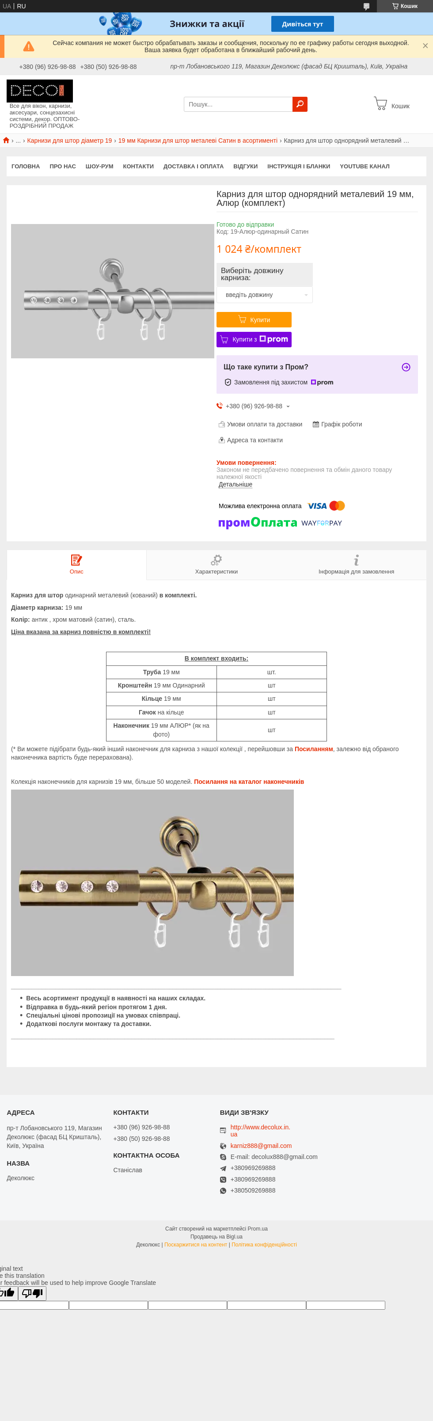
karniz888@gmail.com (261, 1146)
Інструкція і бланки (298, 166)
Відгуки (245, 166)
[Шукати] (300, 104)
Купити (260, 319)
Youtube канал (365, 166)
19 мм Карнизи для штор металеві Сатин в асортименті (197, 140)
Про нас (62, 166)
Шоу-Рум (100, 166)
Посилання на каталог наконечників (249, 781)
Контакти (138, 166)
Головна (25, 166)
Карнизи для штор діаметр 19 (69, 140)
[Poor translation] (32, 1293)
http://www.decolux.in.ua (260, 1131)
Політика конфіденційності (264, 1245)
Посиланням (314, 748)
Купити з (260, 339)
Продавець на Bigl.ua (216, 1237)
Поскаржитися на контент (195, 1245)
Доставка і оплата (193, 166)
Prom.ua (258, 1229)
